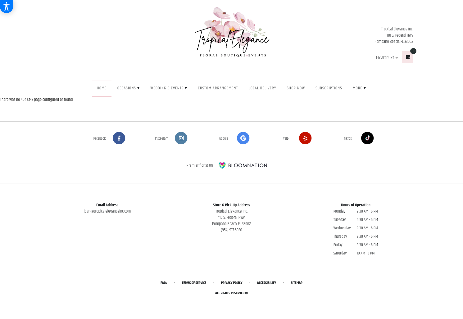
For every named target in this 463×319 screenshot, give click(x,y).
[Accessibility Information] (6, 6)
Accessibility (266, 282)
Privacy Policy (232, 282)
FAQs (164, 282)
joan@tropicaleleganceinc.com (107, 211)
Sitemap (296, 282)
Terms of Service (194, 282)
